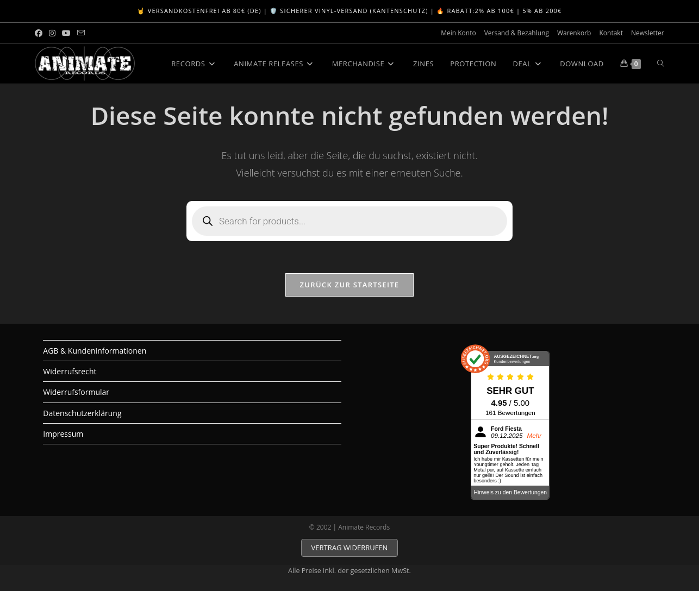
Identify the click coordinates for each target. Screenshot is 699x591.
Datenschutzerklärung (82, 413)
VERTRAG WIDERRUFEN (349, 548)
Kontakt (610, 32)
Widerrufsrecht (69, 372)
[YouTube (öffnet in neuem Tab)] (66, 33)
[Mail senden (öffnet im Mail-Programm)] (81, 33)
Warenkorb (574, 32)
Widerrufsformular (76, 392)
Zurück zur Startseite (350, 285)
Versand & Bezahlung (516, 32)
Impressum (63, 434)
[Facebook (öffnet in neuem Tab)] (40, 33)
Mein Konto (458, 32)
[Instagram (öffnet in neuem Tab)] (52, 33)
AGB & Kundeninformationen (94, 351)
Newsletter (647, 32)
